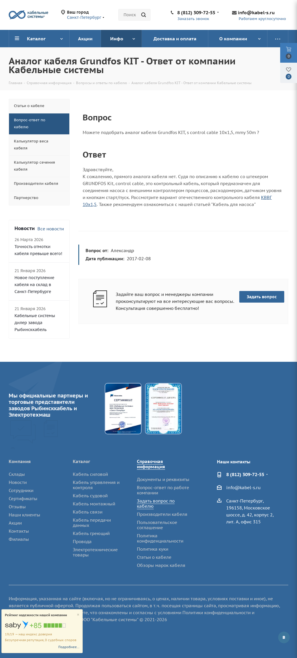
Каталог (81, 461)
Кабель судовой (90, 495)
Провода (82, 541)
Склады (17, 474)
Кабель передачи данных (92, 522)
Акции (15, 523)
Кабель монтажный (94, 504)
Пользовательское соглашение (157, 525)
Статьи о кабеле (154, 557)
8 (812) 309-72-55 (196, 12)
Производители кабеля (162, 514)
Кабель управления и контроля (96, 485)
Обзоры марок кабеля (161, 565)
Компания (20, 461)
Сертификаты (23, 498)
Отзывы (17, 506)
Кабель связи (87, 512)
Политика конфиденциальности (160, 538)
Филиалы (19, 539)
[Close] (78, 615)
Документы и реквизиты (163, 479)
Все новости (50, 229)
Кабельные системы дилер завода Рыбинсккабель (35, 322)
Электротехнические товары (95, 552)
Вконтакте (284, 637)
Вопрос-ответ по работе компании (163, 490)
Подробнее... (68, 647)
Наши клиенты (24, 515)
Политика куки (152, 549)
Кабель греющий (91, 533)
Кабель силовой (90, 474)
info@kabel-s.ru (256, 12)
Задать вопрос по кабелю (156, 503)
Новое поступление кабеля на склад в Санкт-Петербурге (34, 284)
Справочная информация (151, 464)
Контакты (19, 531)
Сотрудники (21, 490)
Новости (18, 482)
